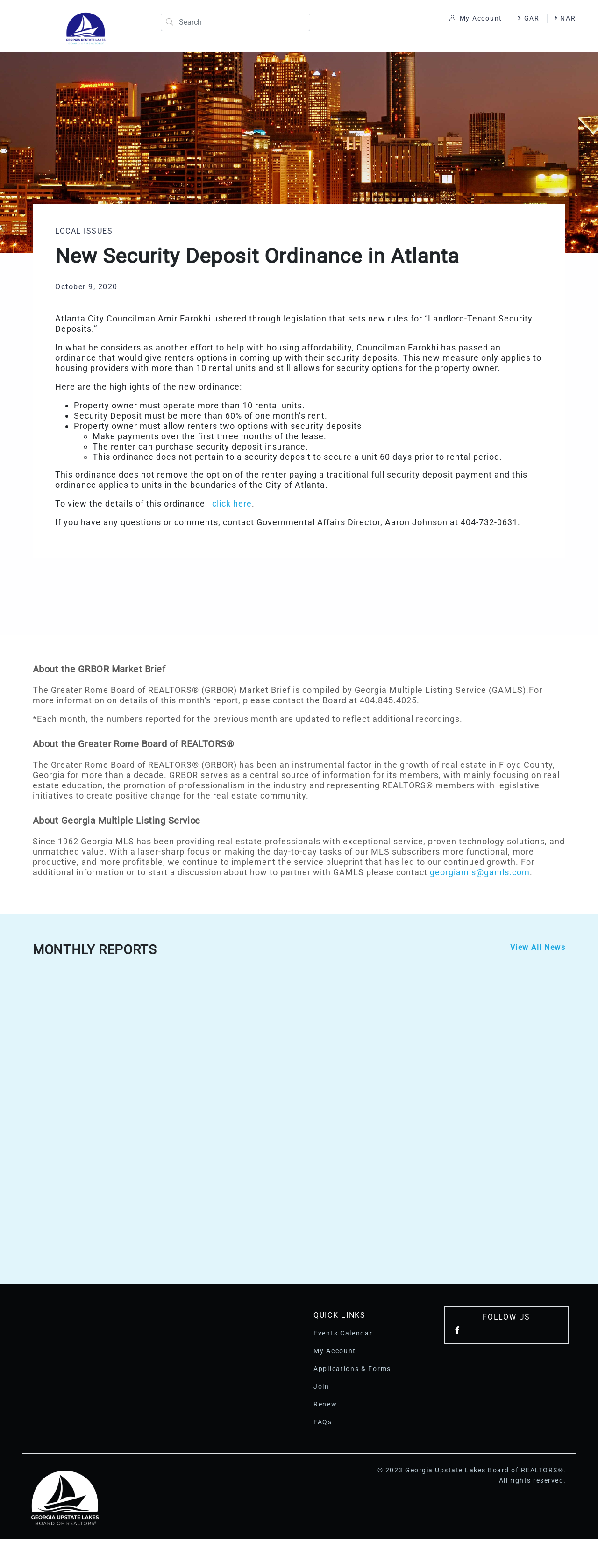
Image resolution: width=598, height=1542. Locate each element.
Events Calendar (343, 1336)
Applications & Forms (352, 1372)
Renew (325, 1407)
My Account (471, 19)
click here (232, 507)
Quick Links (339, 1318)
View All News (538, 950)
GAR (524, 19)
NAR (455, 29)
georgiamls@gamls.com (480, 875)
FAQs (322, 1425)
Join (321, 1389)
